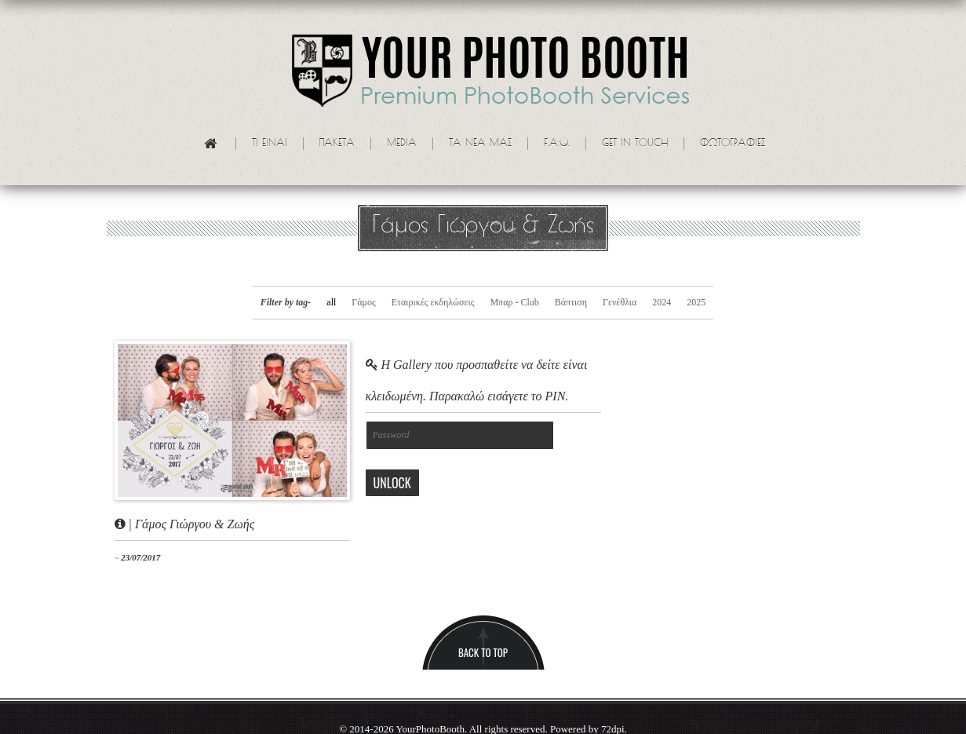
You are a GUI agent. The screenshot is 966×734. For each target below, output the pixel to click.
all (331, 302)
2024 (661, 302)
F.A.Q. (557, 143)
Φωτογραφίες (732, 143)
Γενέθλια (619, 302)
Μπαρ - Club (514, 302)
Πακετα (337, 143)
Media (402, 143)
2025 (696, 302)
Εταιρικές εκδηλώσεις (433, 302)
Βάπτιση (571, 302)
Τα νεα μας (480, 143)
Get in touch (635, 143)
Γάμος (363, 302)
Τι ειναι (269, 143)
